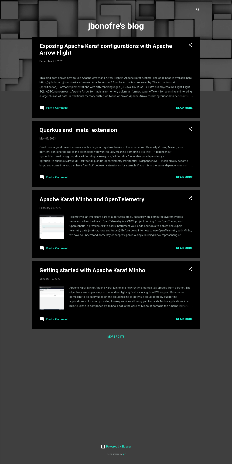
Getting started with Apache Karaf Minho (92, 367)
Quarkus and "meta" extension (78, 227)
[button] (190, 46)
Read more (184, 205)
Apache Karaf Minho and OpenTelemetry (92, 296)
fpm (124, 454)
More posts (116, 434)
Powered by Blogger (116, 446)
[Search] (198, 10)
